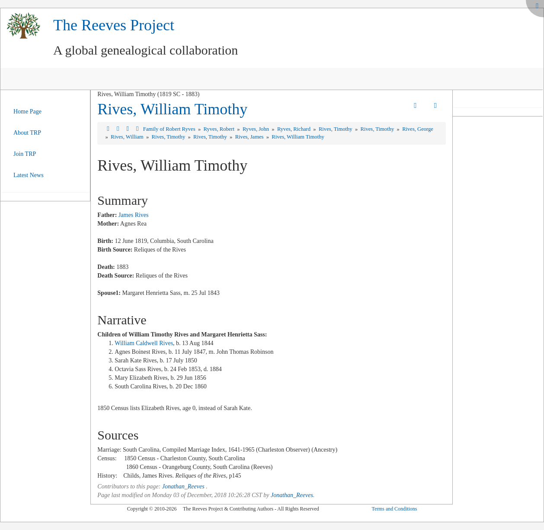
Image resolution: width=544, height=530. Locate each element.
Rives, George (417, 129)
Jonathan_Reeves (183, 486)
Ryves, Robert (219, 129)
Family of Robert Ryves (170, 129)
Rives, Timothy (336, 129)
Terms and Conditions (394, 509)
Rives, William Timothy (172, 109)
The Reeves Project (113, 25)
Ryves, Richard (294, 129)
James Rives (133, 215)
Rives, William (128, 137)
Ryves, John (256, 129)
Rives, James (250, 137)
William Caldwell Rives (144, 343)
